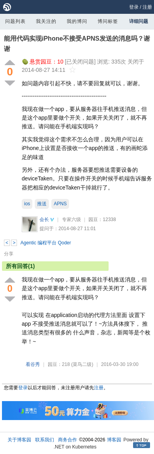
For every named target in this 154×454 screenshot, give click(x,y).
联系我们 (44, 440)
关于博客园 (19, 440)
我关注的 (46, 21)
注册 (147, 7)
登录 (134, 7)
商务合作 (67, 440)
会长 (44, 219)
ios (27, 203)
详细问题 (138, 21)
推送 (42, 203)
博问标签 (108, 21)
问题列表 (15, 21)
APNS (60, 203)
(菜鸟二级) (82, 364)
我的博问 (77, 21)
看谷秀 (33, 364)
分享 (8, 254)
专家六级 (71, 219)
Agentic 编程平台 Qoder (46, 243)
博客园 (114, 440)
